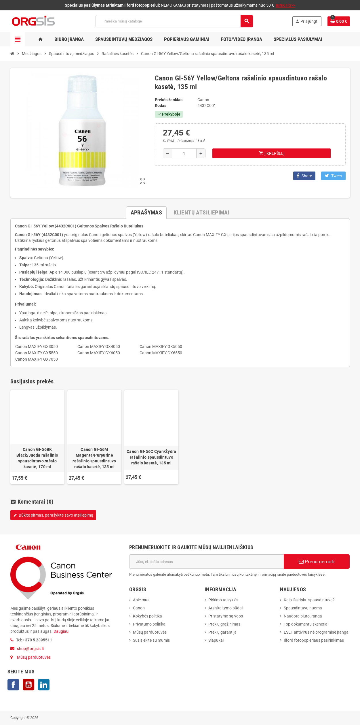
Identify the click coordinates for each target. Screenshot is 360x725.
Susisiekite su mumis (151, 640)
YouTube (28, 684)
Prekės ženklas (168, 99)
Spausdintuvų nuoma (303, 608)
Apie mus (141, 600)
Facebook (13, 684)
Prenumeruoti (316, 561)
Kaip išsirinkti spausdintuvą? (309, 600)
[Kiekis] (184, 153)
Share (304, 175)
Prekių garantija (222, 632)
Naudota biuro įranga (303, 616)
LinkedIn (43, 684)
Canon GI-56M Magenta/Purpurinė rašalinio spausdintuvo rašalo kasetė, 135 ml (94, 458)
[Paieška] (174, 21)
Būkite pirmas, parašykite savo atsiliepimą (53, 515)
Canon (139, 608)
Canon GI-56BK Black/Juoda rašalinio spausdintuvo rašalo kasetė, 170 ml (37, 458)
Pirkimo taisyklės (223, 600)
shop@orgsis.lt (30, 648)
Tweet (333, 175)
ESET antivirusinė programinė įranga (316, 632)
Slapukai (216, 640)
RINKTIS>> (285, 5)
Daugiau (60, 631)
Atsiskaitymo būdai (225, 608)
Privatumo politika (149, 624)
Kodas (160, 105)
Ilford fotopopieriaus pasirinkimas (314, 640)
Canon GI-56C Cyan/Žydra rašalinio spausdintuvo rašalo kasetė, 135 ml (151, 457)
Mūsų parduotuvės (34, 657)
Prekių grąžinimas (224, 624)
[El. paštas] (206, 561)
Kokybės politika (147, 616)
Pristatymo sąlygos (225, 616)
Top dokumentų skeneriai (306, 624)
